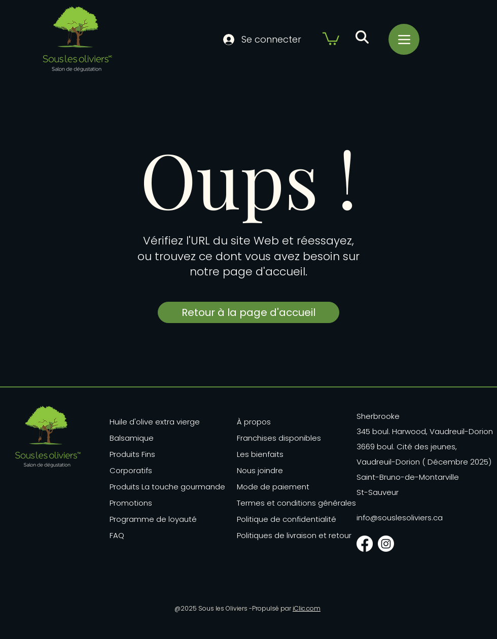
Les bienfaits (260, 454)
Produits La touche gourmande (156, 486)
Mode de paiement (273, 486)
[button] (331, 38)
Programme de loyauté (153, 519)
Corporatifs (131, 470)
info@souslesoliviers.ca (400, 517)
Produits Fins (132, 454)
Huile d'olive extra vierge (155, 421)
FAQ (117, 535)
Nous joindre (260, 470)
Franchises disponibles (279, 438)
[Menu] (403, 39)
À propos (254, 421)
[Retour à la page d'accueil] (248, 312)
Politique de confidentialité (286, 519)
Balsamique (132, 438)
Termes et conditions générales (288, 503)
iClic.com (307, 608)
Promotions (131, 503)
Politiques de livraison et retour (288, 535)
